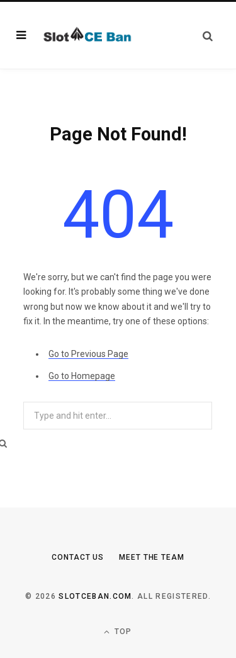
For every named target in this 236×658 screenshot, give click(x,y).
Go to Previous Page (88, 354)
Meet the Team (151, 557)
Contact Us (78, 557)
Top (118, 632)
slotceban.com (95, 596)
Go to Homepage (81, 376)
